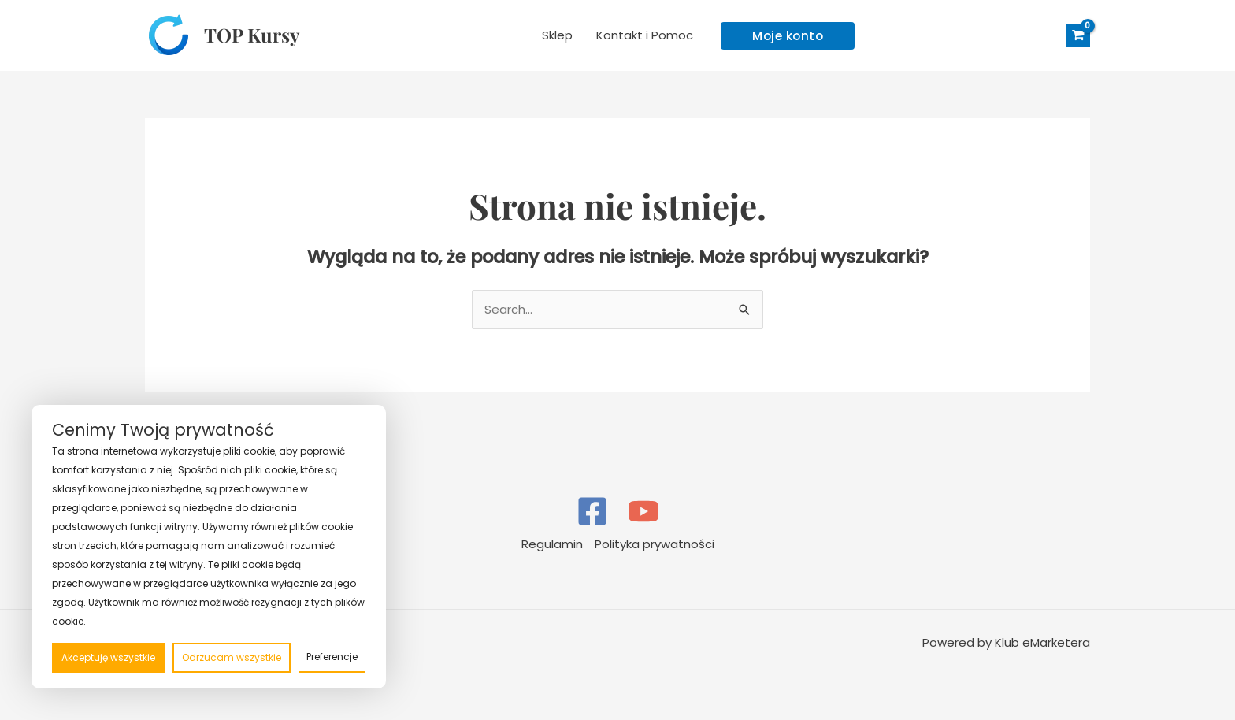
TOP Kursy (251, 34)
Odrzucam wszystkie (231, 657)
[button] (788, 36)
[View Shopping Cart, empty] (1078, 36)
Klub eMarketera (1042, 642)
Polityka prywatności (654, 544)
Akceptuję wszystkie (108, 657)
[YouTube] (643, 511)
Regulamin (552, 544)
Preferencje (332, 656)
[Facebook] (592, 511)
